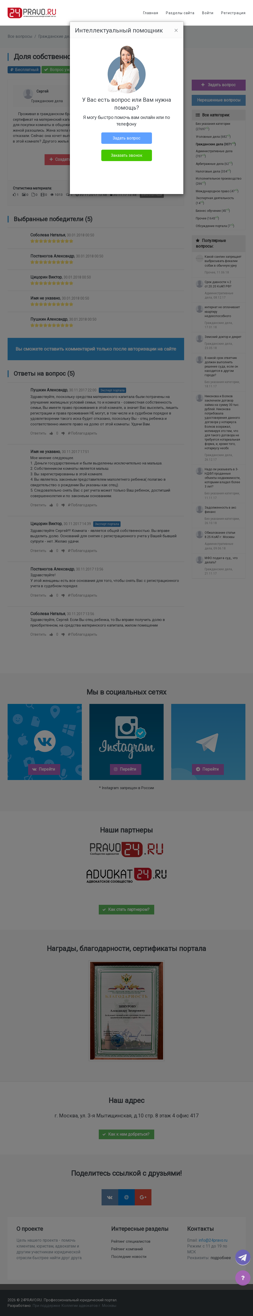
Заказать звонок (126, 155)
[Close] (176, 30)
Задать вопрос (126, 138)
